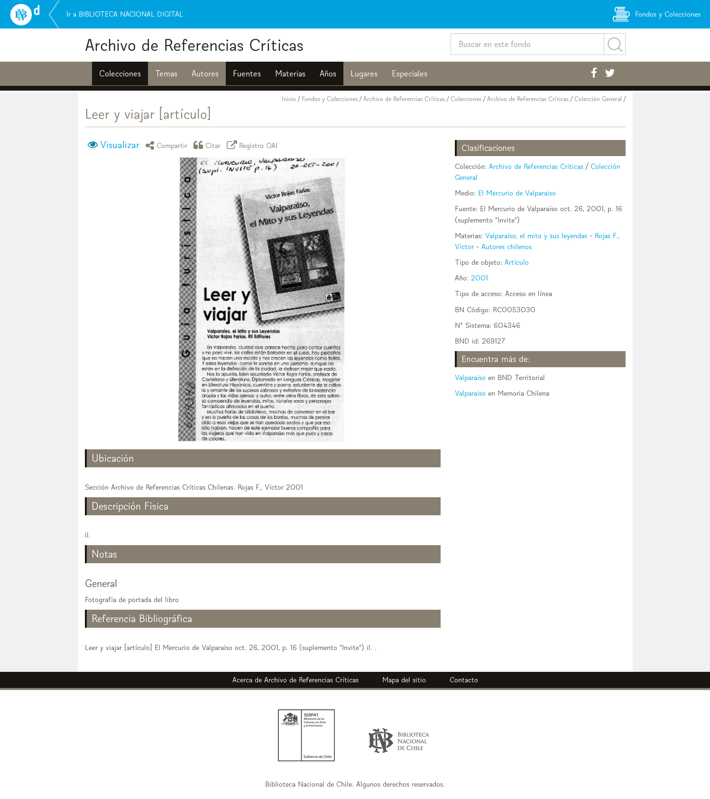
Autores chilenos (506, 246)
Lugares (364, 73)
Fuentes (247, 73)
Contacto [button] (464, 679)
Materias (290, 73)
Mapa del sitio (404, 679)
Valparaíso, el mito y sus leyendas (536, 235)
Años (328, 73)
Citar (209, 145)
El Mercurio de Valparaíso (517, 192)
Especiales (409, 73)
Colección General (598, 99)
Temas (166, 73)
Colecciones (120, 73)
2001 (479, 277)
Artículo (517, 262)
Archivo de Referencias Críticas (194, 45)
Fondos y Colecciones (330, 99)
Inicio (289, 99)
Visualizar (119, 145)
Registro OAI (254, 145)
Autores (205, 73)
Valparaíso (470, 377)
